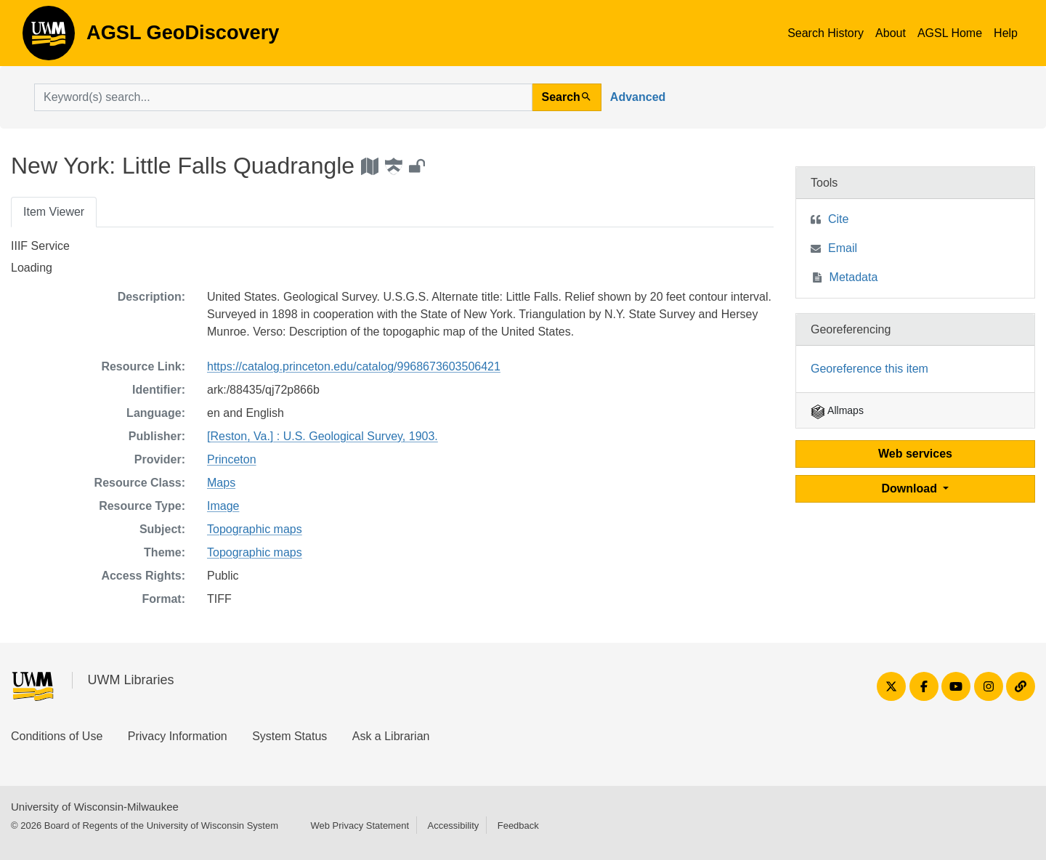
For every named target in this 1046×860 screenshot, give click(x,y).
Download (911, 488)
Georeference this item (869, 368)
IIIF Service (40, 246)
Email (842, 248)
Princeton (231, 459)
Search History (825, 33)
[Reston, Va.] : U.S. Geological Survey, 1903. (322, 436)
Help (1006, 33)
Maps (221, 482)
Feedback (518, 825)
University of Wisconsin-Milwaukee (95, 806)
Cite (838, 219)
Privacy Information (177, 736)
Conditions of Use (56, 736)
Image (223, 506)
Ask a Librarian (391, 736)
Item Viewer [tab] (53, 212)
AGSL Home (949, 33)
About (890, 33)
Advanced (637, 97)
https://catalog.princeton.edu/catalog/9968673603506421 (353, 366)
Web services (915, 453)
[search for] (283, 97)
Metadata (854, 277)
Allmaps (837, 410)
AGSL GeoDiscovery (48, 38)
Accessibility (453, 825)
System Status (289, 736)
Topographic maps (254, 529)
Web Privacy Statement (359, 825)
